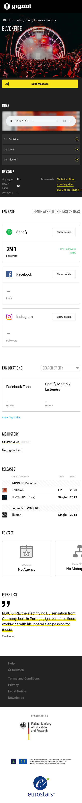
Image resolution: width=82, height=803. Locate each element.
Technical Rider (66, 179)
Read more (8, 636)
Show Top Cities (11, 417)
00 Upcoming (11, 442)
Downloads (16, 698)
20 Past (26, 442)
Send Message (40, 83)
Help (11, 663)
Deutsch (18, 670)
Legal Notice (17, 691)
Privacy (13, 685)
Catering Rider (65, 184)
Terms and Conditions (24, 678)
